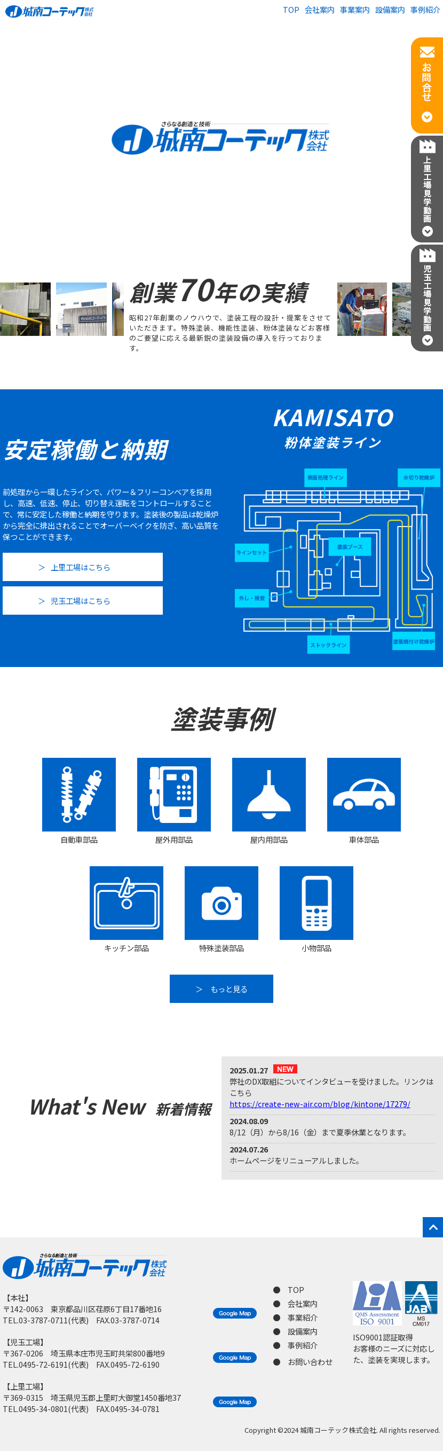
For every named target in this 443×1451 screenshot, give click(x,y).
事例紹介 (425, 9)
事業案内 (355, 9)
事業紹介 (303, 1317)
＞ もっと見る (221, 988)
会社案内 (320, 9)
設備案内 (390, 9)
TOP (291, 9)
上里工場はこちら (80, 566)
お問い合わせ (310, 1361)
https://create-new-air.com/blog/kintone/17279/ (320, 1103)
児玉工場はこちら (80, 600)
